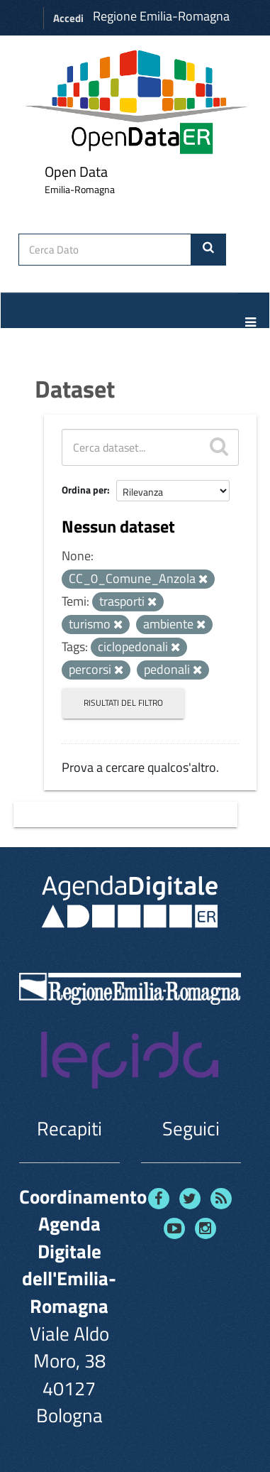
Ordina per (84, 489)
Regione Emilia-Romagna (161, 16)
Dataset (75, 388)
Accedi (68, 18)
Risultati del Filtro (123, 702)
